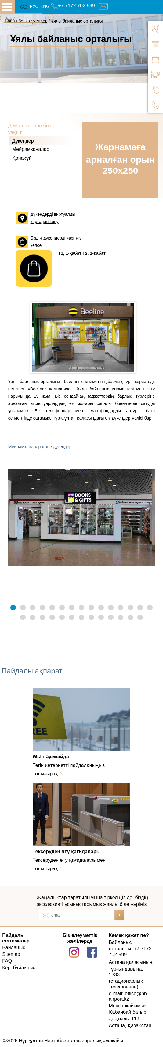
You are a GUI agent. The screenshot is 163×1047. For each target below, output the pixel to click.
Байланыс (13, 947)
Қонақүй (22, 158)
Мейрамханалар (30, 149)
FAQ (7, 961)
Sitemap (11, 954)
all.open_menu (7, 7)
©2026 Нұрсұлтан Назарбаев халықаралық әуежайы (63, 1040)
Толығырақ (45, 773)
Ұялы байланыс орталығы (77, 21)
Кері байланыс (18, 967)
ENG (44, 6)
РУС (34, 6)
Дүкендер (23, 141)
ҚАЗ (23, 7)
